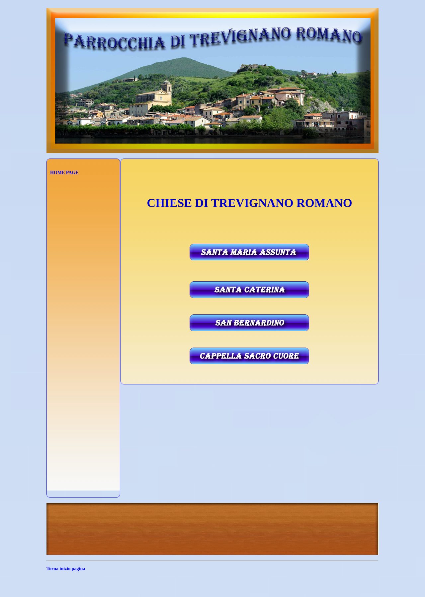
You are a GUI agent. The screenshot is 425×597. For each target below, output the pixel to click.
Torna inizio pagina (65, 568)
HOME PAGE (64, 172)
